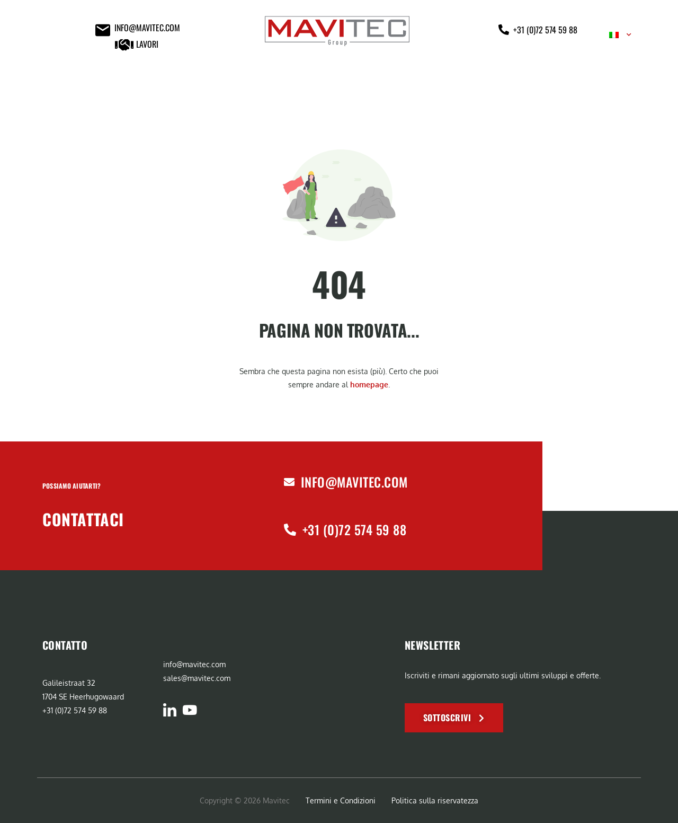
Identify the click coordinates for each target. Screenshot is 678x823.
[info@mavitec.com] (289, 482)
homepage (369, 384)
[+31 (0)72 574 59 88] (290, 530)
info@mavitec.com (354, 481)
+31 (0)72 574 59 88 (354, 529)
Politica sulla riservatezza (434, 800)
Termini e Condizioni (341, 800)
